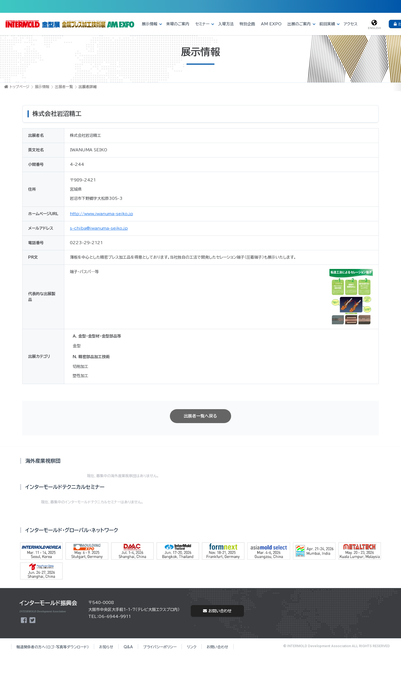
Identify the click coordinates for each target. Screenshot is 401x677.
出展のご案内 (299, 24)
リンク (191, 647)
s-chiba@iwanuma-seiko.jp (99, 228)
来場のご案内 (177, 24)
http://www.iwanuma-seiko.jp (101, 214)
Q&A (128, 647)
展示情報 (149, 24)
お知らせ (106, 647)
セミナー (202, 24)
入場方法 (226, 24)
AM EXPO (271, 24)
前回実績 (327, 24)
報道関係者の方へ (52, 647)
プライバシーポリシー (160, 647)
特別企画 (247, 24)
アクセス (351, 24)
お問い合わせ (217, 611)
